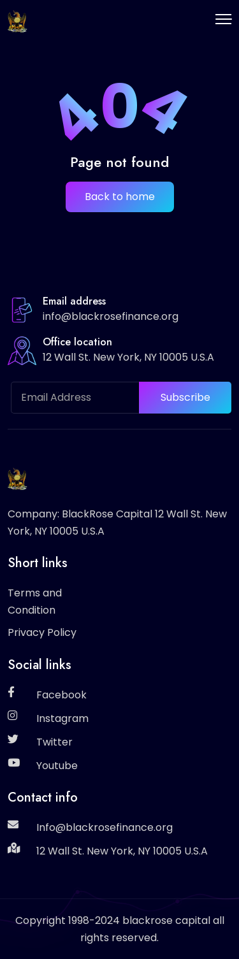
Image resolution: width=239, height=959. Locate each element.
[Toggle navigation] (223, 19)
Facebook (61, 695)
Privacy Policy (42, 632)
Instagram (62, 718)
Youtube (57, 765)
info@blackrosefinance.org (110, 316)
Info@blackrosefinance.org (104, 827)
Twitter (54, 742)
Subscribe (185, 397)
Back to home (120, 196)
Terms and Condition (35, 601)
